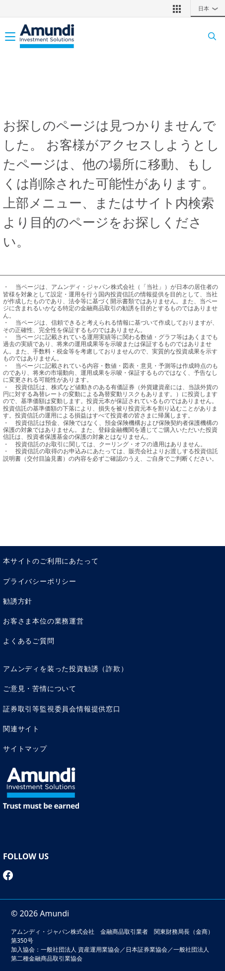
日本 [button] (210, 8)
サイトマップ (25, 748)
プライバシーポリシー (39, 581)
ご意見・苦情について (39, 688)
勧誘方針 (17, 601)
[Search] (209, 36)
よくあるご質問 (29, 640)
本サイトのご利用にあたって (50, 560)
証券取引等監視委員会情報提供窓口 (62, 708)
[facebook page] (8, 875)
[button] (176, 8)
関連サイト (21, 728)
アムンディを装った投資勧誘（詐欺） (65, 668)
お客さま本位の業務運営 (43, 620)
